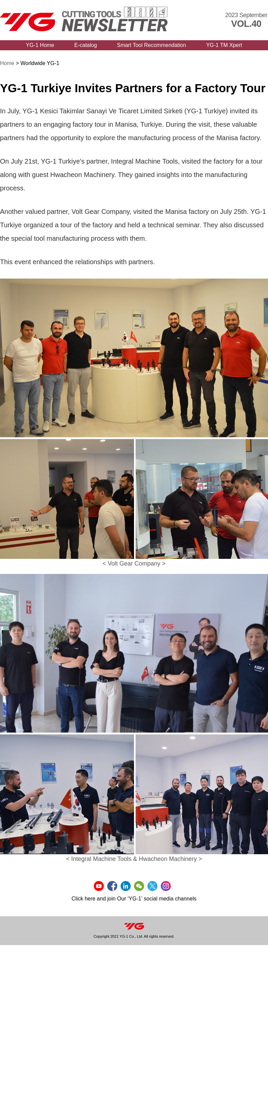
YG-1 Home (40, 45)
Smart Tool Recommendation (151, 45)
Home (7, 63)
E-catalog (85, 45)
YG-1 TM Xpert (224, 45)
